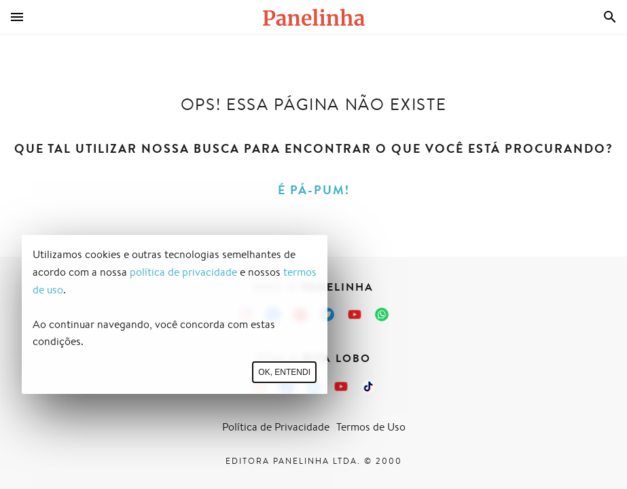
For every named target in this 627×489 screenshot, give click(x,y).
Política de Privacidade (275, 427)
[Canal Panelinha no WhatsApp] (381, 314)
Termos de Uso (371, 427)
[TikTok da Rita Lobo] (368, 386)
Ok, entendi (284, 372)
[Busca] (610, 17)
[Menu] (17, 17)
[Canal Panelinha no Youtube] (354, 314)
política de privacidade (183, 272)
